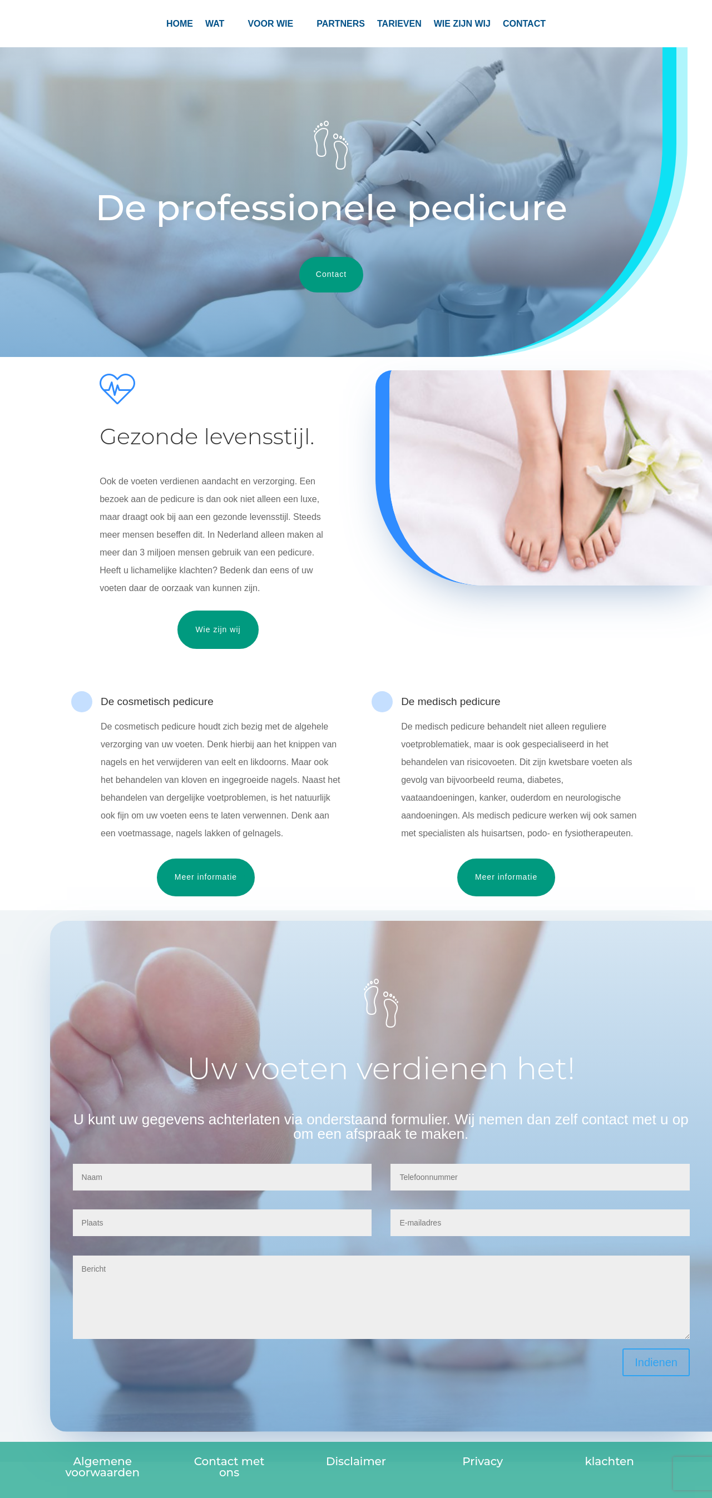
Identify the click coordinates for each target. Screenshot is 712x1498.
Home (179, 24)
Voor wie (270, 24)
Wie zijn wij (462, 24)
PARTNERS (341, 24)
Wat (214, 24)
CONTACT (524, 24)
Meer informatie (206, 876)
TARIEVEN (399, 24)
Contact (331, 274)
